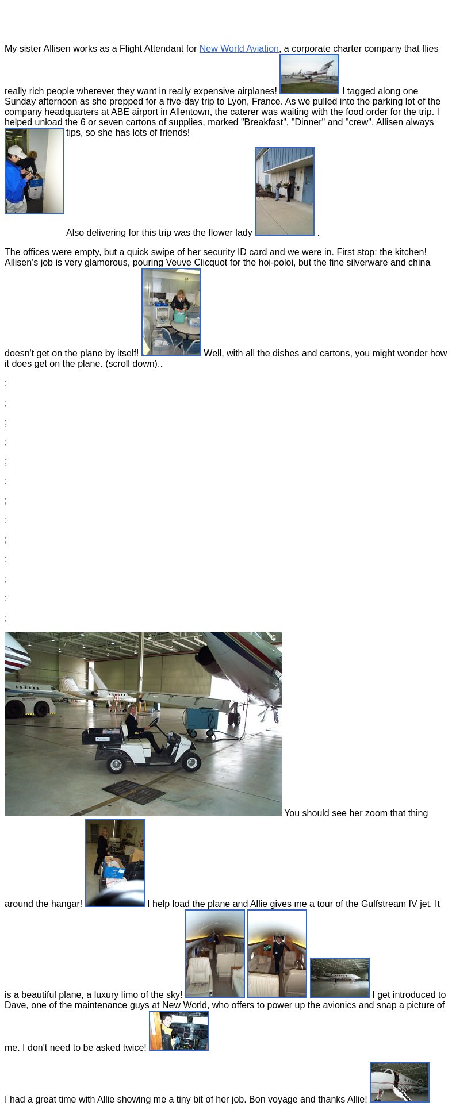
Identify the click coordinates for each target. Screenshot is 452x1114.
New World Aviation (239, 48)
